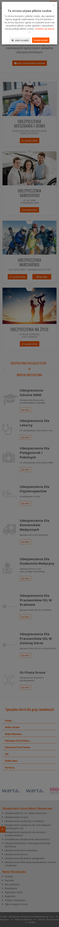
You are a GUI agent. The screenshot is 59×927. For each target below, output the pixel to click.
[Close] (54, 5)
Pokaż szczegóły (20, 40)
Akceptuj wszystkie (41, 40)
